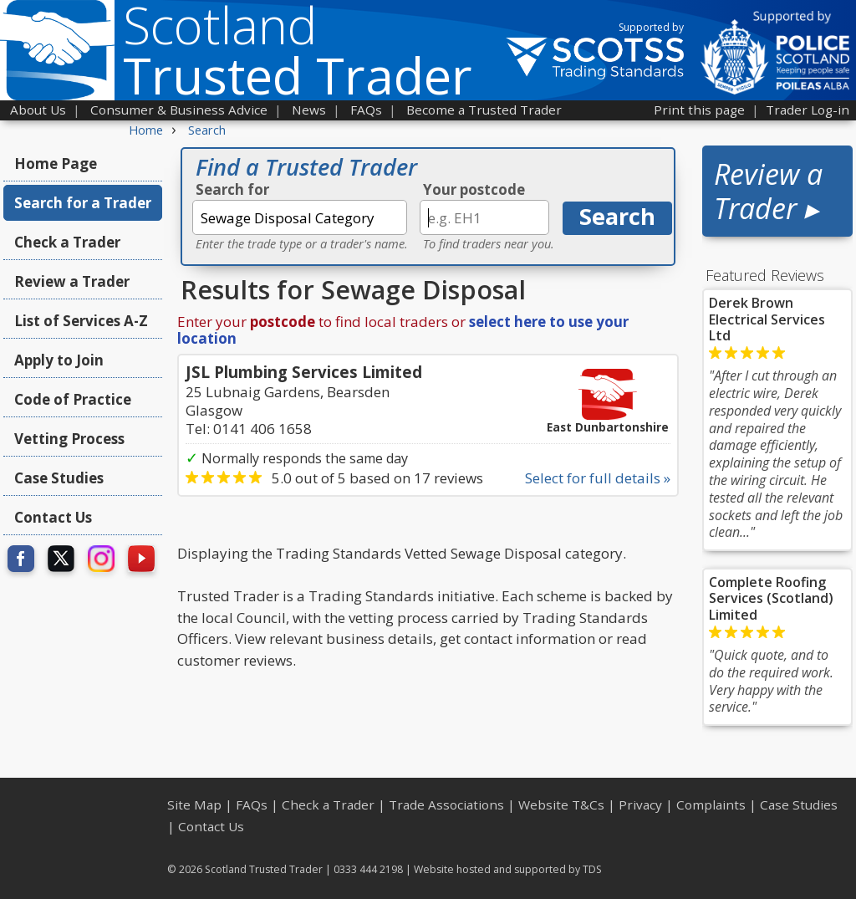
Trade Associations (446, 804)
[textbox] (299, 217)
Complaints (711, 804)
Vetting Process (69, 438)
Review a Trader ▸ (768, 191)
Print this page (699, 109)
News (309, 109)
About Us (38, 109)
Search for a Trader (82, 202)
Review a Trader (72, 281)
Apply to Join (59, 360)
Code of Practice (72, 399)
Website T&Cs (561, 804)
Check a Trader (67, 242)
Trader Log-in (807, 109)
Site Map (194, 804)
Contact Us (53, 517)
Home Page (55, 163)
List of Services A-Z (81, 320)
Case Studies (59, 478)
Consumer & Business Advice (179, 109)
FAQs (366, 109)
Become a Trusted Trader (484, 109)
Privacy (640, 804)
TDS (592, 869)
